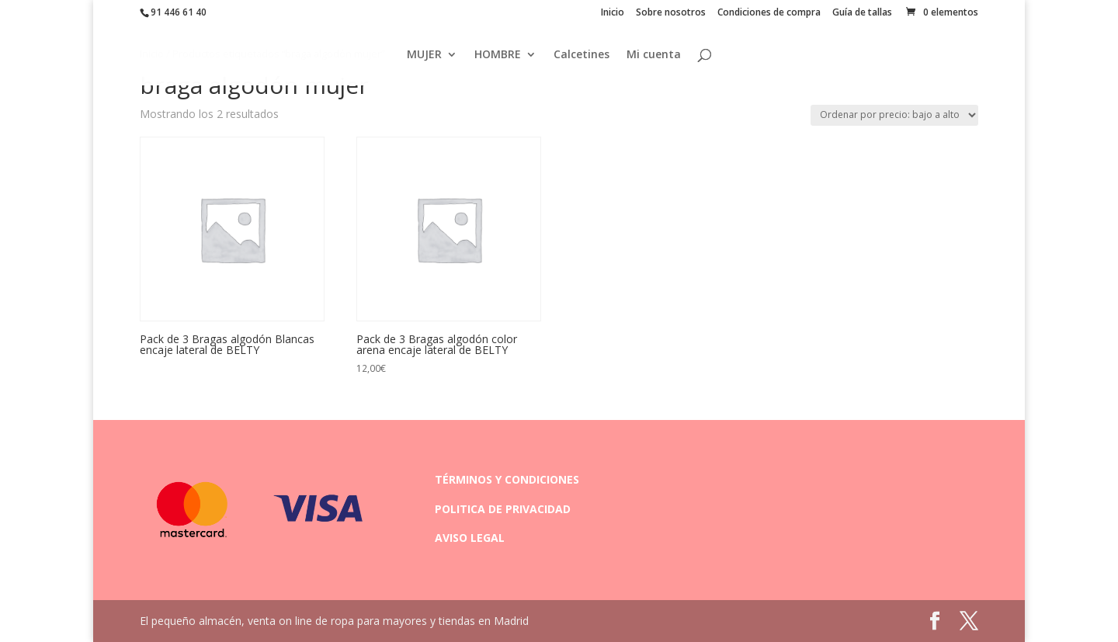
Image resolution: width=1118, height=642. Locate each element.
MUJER (424, 55)
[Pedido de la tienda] (894, 115)
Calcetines (581, 55)
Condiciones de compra (769, 13)
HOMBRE (497, 55)
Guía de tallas (862, 13)
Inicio (612, 13)
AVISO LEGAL (470, 537)
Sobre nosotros (671, 13)
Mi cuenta (654, 55)
